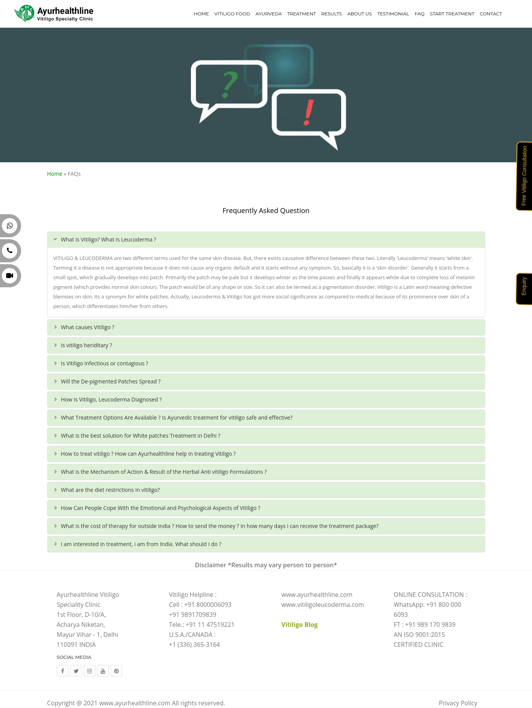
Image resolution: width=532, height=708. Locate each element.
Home (201, 14)
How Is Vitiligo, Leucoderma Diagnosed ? (111, 399)
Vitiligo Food (232, 14)
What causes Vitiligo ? (87, 327)
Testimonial (393, 14)
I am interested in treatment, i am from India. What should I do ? (141, 544)
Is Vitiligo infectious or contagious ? (104, 363)
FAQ (419, 14)
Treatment (301, 14)
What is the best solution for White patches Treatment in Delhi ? (140, 435)
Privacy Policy (458, 703)
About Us (359, 14)
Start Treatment (452, 14)
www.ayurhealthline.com (134, 703)
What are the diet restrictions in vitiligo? (110, 489)
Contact (491, 14)
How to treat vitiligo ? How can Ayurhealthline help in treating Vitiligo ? (148, 453)
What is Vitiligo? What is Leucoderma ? (108, 239)
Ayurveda (268, 14)
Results (331, 14)
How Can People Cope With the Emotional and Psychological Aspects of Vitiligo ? (160, 507)
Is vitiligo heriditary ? (86, 345)
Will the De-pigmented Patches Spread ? (111, 381)
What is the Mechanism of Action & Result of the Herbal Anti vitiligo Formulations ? (164, 471)
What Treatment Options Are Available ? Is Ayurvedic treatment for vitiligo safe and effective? (177, 417)
